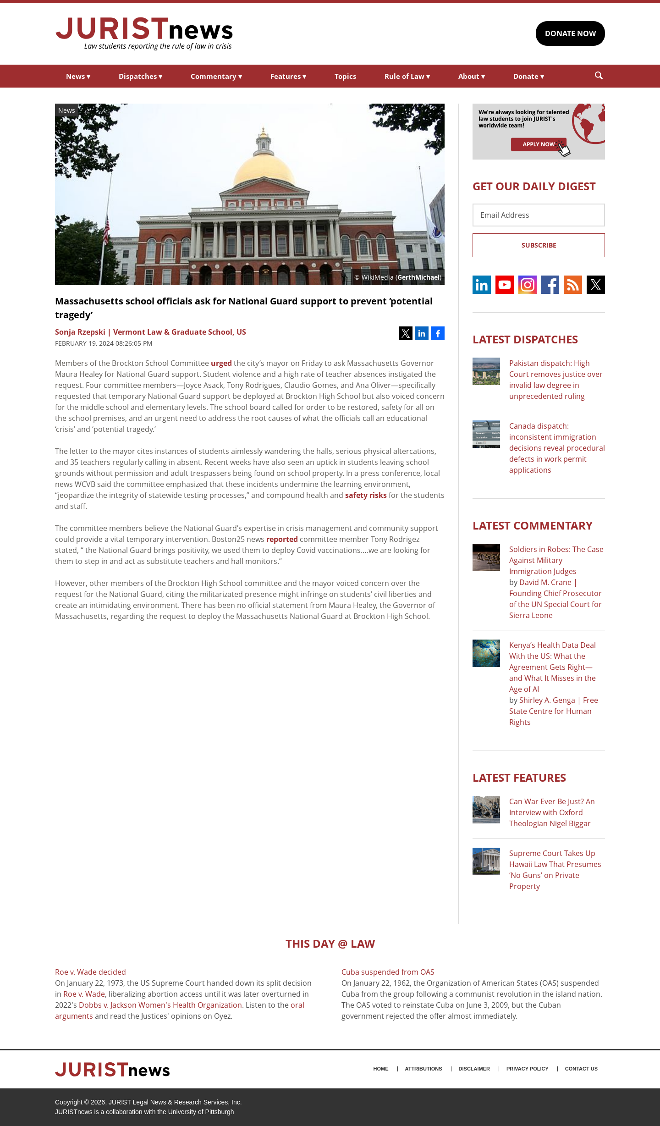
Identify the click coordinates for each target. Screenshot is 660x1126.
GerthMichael (418, 277)
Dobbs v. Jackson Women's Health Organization (160, 1005)
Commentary (216, 76)
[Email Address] (539, 215)
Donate (528, 76)
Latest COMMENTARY (533, 525)
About (471, 76)
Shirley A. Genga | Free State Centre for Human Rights (553, 711)
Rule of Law (407, 76)
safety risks (366, 495)
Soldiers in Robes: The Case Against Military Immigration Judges (556, 560)
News (78, 76)
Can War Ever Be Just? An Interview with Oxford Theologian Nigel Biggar (552, 812)
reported (282, 539)
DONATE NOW (570, 33)
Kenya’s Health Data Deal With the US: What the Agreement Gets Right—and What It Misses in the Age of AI (552, 667)
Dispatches (140, 76)
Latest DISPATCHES (525, 339)
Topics (345, 76)
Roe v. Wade (84, 994)
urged (221, 363)
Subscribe (539, 245)
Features (288, 76)
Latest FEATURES (519, 777)
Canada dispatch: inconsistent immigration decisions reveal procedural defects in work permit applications (557, 448)
